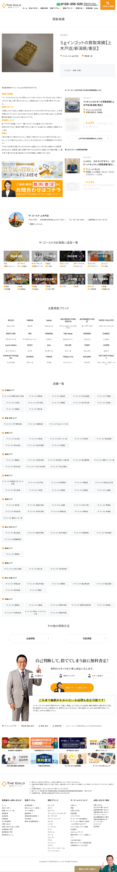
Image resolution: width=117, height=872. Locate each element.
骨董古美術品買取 (31, 816)
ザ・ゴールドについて (79, 800)
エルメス (91, 263)
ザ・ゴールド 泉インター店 (58, 439)
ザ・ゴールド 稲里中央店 (36, 505)
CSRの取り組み (75, 840)
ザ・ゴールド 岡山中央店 (36, 584)
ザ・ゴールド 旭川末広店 (81, 403)
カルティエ (77, 266)
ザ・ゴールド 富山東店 (13, 533)
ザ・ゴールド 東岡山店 (13, 584)
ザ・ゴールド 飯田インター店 (13, 518)
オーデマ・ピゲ (52, 816)
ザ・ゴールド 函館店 (58, 403)
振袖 (6, 286)
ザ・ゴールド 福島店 (12, 460)
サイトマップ (97, 824)
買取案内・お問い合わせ (11, 800)
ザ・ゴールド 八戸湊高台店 (13, 424)
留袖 (19, 286)
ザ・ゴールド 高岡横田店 (13, 539)
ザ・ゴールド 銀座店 (12, 554)
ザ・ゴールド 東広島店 (13, 590)
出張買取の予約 (7, 829)
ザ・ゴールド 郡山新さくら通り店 (58, 460)
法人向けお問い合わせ (101, 807)
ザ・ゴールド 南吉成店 (104, 439)
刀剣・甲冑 (50, 289)
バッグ (104, 263)
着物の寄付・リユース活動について (80, 836)
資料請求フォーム (7, 835)
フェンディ (51, 837)
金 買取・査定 (43, 726)
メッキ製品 (96, 172)
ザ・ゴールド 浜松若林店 (59, 569)
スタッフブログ (75, 816)
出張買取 (5, 816)
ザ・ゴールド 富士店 (93, 169)
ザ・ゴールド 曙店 (35, 590)
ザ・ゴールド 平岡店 (104, 396)
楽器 (103, 286)
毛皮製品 (21, 289)
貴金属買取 (28, 805)
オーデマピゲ (79, 263)
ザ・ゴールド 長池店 (12, 505)
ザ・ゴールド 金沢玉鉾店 (59, 533)
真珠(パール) (37, 266)
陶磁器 (99, 112)
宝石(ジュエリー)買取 (32, 808)
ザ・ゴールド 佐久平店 (81, 505)
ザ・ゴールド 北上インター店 (58, 424)
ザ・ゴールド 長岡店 (58, 490)
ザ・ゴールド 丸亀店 (35, 605)
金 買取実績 (57, 726)
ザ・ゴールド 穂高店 (104, 505)
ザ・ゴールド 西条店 (104, 605)
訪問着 (7, 289)
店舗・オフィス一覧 (8, 810)
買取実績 (89, 8)
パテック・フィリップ (54, 819)
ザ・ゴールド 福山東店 (104, 584)
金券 (75, 286)
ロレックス (64, 263)
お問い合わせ (6, 824)
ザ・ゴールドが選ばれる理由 (79, 821)
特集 (72, 808)
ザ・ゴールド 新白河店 (13, 466)
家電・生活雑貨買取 (31, 821)
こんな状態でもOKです (78, 824)
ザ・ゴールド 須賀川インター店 (104, 460)
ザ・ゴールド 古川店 (12, 439)
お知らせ (73, 805)
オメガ (63, 266)
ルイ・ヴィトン (52, 827)
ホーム (25, 8)
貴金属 (86, 56)
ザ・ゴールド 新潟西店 (58, 482)
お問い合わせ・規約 (101, 800)
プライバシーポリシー (100, 814)
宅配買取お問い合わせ (101, 812)
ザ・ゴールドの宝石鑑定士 (79, 819)
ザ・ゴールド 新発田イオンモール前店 (13, 482)
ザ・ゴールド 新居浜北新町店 (81, 605)
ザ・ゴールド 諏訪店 (81, 511)
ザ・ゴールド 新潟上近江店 (104, 482)
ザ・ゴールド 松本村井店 (36, 511)
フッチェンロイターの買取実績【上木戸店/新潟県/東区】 (98, 103)
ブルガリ (50, 845)
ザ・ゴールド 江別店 (12, 403)
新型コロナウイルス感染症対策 (80, 843)
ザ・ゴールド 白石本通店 (81, 396)
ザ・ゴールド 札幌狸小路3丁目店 (13, 396)
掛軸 (34, 286)
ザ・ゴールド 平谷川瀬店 (59, 466)
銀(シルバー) (9, 266)
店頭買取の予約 (7, 832)
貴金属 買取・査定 (27, 726)
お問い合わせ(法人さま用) (10, 827)
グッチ (50, 829)
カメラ (91, 286)
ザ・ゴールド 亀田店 (81, 482)
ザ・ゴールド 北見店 (104, 403)
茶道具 (35, 289)
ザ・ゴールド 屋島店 (12, 605)
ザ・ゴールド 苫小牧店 (35, 403)
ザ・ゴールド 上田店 (58, 505)
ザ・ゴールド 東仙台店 (13, 445)
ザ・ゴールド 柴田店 (58, 445)
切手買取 (28, 819)
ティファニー (52, 843)
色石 (47, 263)
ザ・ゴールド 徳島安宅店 (59, 613)
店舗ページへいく (36, 224)
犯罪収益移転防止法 (100, 819)
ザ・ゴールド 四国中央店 (59, 605)
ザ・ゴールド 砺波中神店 (36, 533)
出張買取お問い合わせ (101, 810)
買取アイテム (54, 8)
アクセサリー (93, 266)
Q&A (96, 8)
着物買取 (28, 813)
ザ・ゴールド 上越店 (104, 490)
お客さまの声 (74, 810)
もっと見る (90, 122)
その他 (48, 266)
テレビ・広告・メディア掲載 (79, 827)
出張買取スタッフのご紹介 (79, 845)
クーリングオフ (98, 822)
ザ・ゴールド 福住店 (58, 396)
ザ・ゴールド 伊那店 (104, 511)
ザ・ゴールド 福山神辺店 (81, 584)
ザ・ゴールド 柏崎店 (81, 490)
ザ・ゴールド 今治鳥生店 (13, 613)
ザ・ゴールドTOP (11, 726)
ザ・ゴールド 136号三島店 (12, 569)
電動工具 (105, 289)
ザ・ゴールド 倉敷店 (58, 584)
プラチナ (21, 263)
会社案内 (73, 829)
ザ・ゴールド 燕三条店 (13, 490)
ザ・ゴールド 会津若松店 (36, 460)
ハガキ (63, 286)
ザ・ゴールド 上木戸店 (70, 56)
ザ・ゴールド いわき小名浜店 (35, 466)
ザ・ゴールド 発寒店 (35, 396)
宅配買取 (5, 819)
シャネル (99, 174)
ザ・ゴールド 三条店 (35, 490)
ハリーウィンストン (54, 851)
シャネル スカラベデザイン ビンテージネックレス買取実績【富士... (99, 163)
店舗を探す (44, 8)
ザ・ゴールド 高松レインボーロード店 (36, 612)
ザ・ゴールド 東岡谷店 (58, 511)
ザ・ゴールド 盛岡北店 (35, 424)
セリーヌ (50, 835)
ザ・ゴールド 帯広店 (35, 409)
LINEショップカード (76, 832)
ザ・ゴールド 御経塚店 (81, 533)
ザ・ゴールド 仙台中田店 (36, 445)
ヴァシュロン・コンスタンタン (57, 813)
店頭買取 (5, 813)
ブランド (104, 172)
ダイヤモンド (37, 263)
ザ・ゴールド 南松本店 (13, 511)
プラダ (50, 840)
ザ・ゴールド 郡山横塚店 (81, 460)
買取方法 (79, 8)
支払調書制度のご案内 (101, 817)
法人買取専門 (6, 821)
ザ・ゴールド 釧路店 (12, 409)
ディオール (51, 832)
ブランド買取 (29, 810)
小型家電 (92, 289)
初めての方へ (34, 8)
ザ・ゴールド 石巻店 (35, 439)
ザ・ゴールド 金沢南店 (104, 533)
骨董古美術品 (91, 112)
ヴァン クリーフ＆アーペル (56, 848)
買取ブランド (67, 8)
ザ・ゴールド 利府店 (81, 439)
